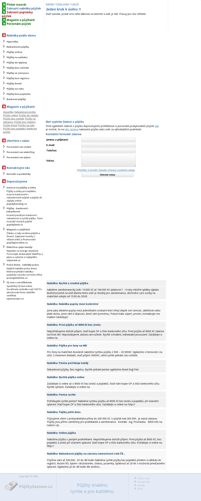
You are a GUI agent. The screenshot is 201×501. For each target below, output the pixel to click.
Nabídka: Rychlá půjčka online (65, 377)
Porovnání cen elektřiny (21, 152)
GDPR (140, 488)
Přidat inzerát (16, 4)
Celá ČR (75, 4)
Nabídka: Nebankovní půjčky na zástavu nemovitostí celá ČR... (86, 453)
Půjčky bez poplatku (19, 94)
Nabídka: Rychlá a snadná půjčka (67, 283)
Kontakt (141, 485)
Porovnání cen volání (19, 146)
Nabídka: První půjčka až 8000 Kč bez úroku (74, 324)
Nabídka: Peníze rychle (61, 394)
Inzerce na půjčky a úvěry (21, 187)
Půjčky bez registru (18, 78)
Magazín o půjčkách (21, 20)
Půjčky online (14, 52)
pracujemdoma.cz (17, 277)
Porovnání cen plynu (19, 157)
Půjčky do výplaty (17, 62)
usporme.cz (13, 260)
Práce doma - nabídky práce (23, 264)
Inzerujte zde (143, 481)
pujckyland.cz (15, 224)
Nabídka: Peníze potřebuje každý (67, 363)
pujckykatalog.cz (17, 203)
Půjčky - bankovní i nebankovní (17, 210)
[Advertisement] (106, 41)
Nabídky (50, 4)
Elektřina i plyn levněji (19, 247)
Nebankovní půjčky (18, 46)
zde (157, 126)
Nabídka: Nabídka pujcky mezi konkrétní (72, 304)
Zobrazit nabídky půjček (24, 8)
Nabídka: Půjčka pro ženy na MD (67, 345)
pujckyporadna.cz (17, 242)
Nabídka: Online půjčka (61, 432)
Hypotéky (12, 41)
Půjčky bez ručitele (18, 67)
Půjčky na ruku (15, 88)
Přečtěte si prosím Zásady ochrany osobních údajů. (106, 170)
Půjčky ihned (14, 83)
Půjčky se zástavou (18, 73)
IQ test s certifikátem (19, 282)
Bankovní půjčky (16, 99)
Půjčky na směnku (17, 57)
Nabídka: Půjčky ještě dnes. (64, 412)
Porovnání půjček (19, 24)
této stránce (71, 129)
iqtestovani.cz (15, 298)
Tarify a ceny (143, 478)
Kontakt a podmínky (19, 173)
